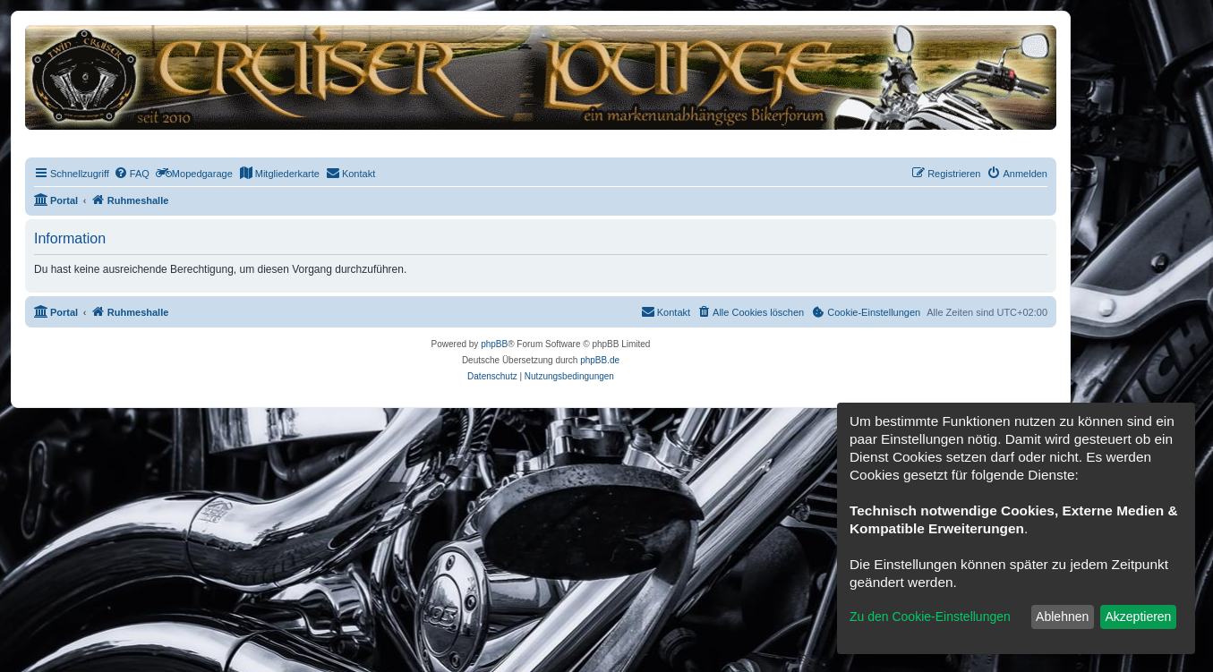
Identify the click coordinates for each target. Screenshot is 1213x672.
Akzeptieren (1138, 616)
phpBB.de (599, 360)
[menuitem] (131, 173)
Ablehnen (1062, 616)
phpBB (494, 344)
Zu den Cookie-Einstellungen (930, 616)
